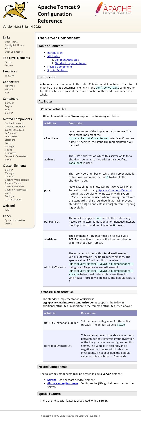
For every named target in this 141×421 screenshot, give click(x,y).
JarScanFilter (11, 136)
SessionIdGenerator (16, 156)
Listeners (10, 139)
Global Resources (14, 129)
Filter (7, 210)
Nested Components (60, 66)
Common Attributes (67, 59)
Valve (8, 159)
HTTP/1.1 (10, 86)
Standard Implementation (70, 63)
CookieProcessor (14, 123)
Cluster (9, 112)
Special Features (57, 70)
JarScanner (11, 133)
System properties (15, 220)
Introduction (55, 52)
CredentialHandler (15, 126)
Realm (8, 149)
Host (7, 109)
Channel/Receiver (14, 186)
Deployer (10, 196)
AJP (7, 92)
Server (8, 62)
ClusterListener (13, 199)
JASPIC (8, 223)
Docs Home (11, 41)
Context (9, 103)
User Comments (14, 51)
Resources (10, 153)
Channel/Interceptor (16, 189)
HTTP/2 (9, 89)
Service (9, 65)
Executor (10, 75)
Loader (9, 143)
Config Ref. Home (14, 45)
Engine (8, 106)
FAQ (7, 48)
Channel (9, 176)
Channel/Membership (17, 179)
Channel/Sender (14, 183)
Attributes (53, 56)
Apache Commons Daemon (115, 190)
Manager (10, 146)
